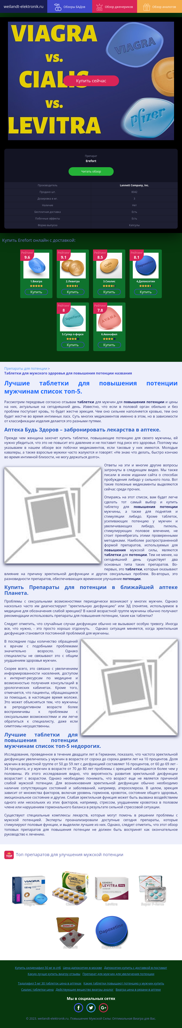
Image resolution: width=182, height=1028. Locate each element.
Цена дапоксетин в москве (82, 968)
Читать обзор (91, 171)
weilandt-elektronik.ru (23, 6)
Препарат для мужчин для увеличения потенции (118, 974)
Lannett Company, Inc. (134, 185)
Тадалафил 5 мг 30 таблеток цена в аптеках (49, 983)
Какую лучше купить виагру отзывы (54, 974)
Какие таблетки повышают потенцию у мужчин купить (124, 983)
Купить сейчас (91, 81)
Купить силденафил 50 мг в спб (38, 968)
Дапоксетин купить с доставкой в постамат (135, 968)
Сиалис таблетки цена (37, 989)
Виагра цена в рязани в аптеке (138, 989)
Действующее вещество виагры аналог (85, 989)
